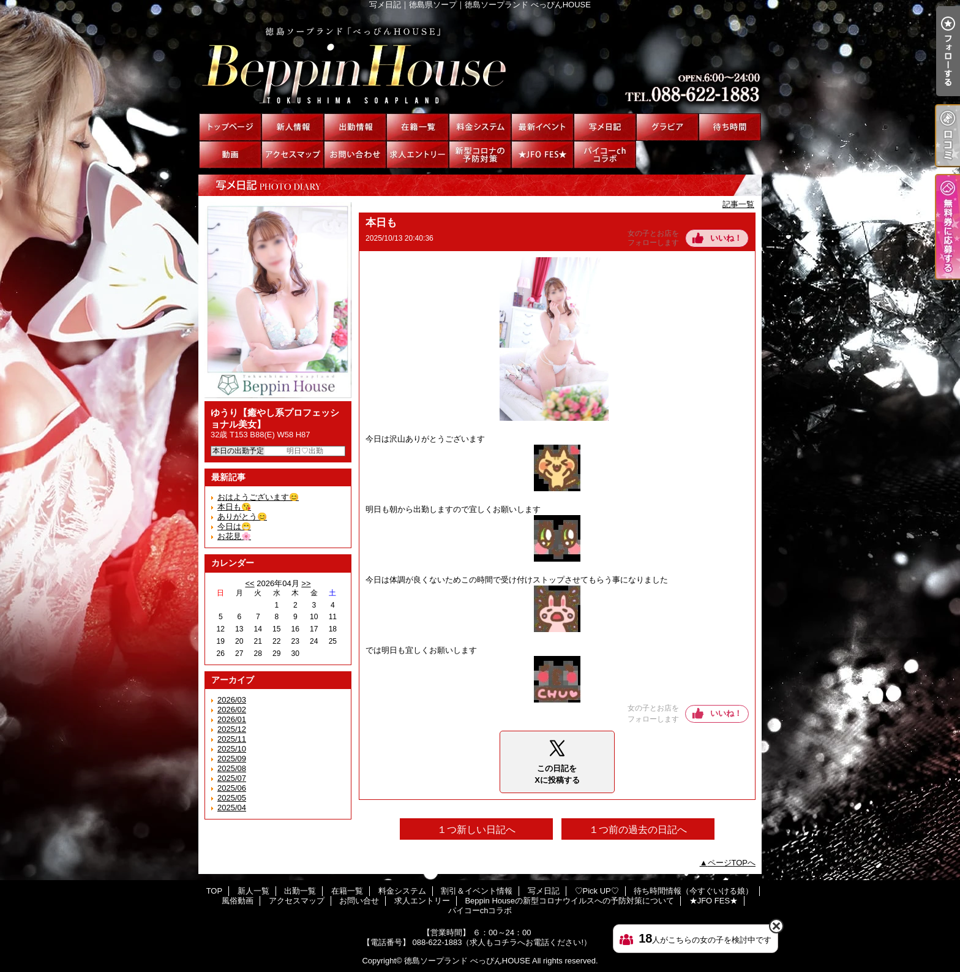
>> (305, 583)
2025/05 (231, 797)
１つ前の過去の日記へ (638, 829)
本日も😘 (234, 506)
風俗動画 (230, 154)
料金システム (480, 127)
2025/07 (231, 778)
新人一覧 (292, 127)
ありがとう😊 (242, 516)
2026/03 (231, 699)
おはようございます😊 (258, 497)
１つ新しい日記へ (476, 829)
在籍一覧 (417, 127)
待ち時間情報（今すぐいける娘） (730, 127)
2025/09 (231, 758)
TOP (230, 127)
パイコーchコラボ (605, 154)
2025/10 (231, 748)
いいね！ (726, 238)
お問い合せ (355, 154)
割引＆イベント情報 (542, 127)
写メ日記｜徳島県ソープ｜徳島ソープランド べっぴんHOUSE (480, 61)
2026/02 (231, 709)
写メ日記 (605, 127)
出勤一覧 (355, 127)
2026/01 (231, 719)
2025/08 (231, 768)
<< (249, 583)
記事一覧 (738, 204)
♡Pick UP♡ (667, 127)
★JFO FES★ (542, 154)
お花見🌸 (234, 536)
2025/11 (231, 739)
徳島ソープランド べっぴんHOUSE (467, 960)
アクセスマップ (292, 154)
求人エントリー (417, 154)
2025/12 (231, 729)
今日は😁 (234, 526)
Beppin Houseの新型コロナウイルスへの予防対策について (480, 154)
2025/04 (231, 807)
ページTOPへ (732, 862)
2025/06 (231, 788)
